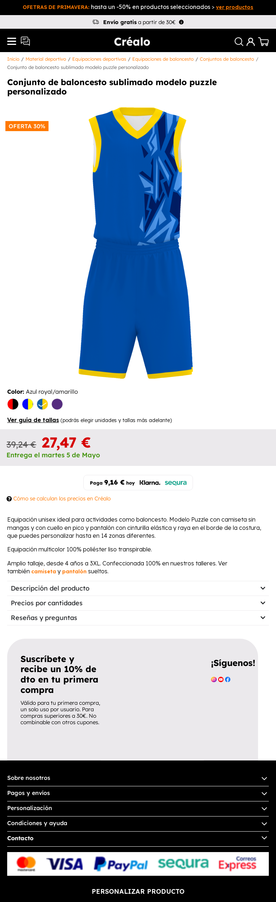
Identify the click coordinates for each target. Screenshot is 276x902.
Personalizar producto (138, 891)
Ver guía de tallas (33, 420)
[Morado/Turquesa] (57, 404)
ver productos (234, 7)
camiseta (43, 571)
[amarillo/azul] (27, 404)
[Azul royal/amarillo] (42, 404)
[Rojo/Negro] (13, 404)
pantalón (74, 571)
